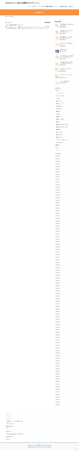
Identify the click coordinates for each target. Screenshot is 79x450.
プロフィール (8, 415)
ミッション (58, 150)
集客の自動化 (59, 106)
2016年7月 (58, 366)
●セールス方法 (59, 132)
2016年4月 (58, 373)
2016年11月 (58, 358)
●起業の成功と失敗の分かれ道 (62, 124)
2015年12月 (58, 384)
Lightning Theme (39, 446)
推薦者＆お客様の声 (9, 426)
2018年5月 (58, 335)
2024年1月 (58, 187)
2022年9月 (58, 223)
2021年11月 (58, 249)
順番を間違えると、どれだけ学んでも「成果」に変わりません (66, 37)
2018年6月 (58, 332)
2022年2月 (58, 241)
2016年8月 (58, 363)
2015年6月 (58, 397)
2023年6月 (58, 202)
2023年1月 (58, 213)
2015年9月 (58, 389)
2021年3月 (58, 262)
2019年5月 (58, 309)
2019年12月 (58, 290)
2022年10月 (58, 221)
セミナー (7, 428)
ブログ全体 (47, 22)
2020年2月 (58, 285)
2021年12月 (58, 246)
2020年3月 (58, 283)
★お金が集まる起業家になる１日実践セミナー (16, 434)
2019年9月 (58, 298)
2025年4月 (58, 171)
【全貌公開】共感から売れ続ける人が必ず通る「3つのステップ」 (66, 63)
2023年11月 (58, 192)
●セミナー (58, 121)
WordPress (34, 446)
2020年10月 (58, 275)
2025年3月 (58, 174)
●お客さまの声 (59, 134)
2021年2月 (58, 265)
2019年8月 (58, 301)
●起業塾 (57, 145)
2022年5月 (58, 234)
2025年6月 (58, 166)
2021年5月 (58, 257)
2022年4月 (58, 236)
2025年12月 (58, 158)
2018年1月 (58, 337)
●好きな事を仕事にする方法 (62, 127)
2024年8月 (58, 177)
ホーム (7, 413)
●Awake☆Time (60, 137)
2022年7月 (58, 228)
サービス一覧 (8, 418)
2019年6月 (58, 306)
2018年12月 (58, 322)
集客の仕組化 (59, 108)
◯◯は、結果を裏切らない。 (65, 81)
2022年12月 (58, 215)
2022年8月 (58, 226)
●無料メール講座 (59, 119)
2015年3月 (58, 404)
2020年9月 (58, 278)
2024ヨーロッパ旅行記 (60, 95)
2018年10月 (58, 327)
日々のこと (58, 147)
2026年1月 (58, 156)
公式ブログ (8, 439)
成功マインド (58, 90)
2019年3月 (58, 314)
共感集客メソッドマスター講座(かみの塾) (15, 421)
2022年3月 (58, 239)
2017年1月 (58, 353)
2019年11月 (58, 293)
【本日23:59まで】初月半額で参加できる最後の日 (66, 25)
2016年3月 (58, 376)
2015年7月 (58, 394)
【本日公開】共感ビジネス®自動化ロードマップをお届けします (66, 56)
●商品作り (58, 116)
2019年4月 (58, 311)
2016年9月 (58, 360)
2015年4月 (58, 402)
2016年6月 (58, 368)
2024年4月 (58, 182)
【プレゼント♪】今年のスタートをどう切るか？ (66, 69)
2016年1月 (58, 381)
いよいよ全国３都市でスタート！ (14, 25)
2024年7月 (58, 179)
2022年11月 (58, 218)
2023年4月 (58, 205)
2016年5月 (58, 371)
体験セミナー (9, 431)
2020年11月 (58, 272)
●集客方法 (58, 129)
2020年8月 (58, 280)
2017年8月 (58, 342)
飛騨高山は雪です (63, 49)
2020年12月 (58, 270)
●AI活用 (58, 111)
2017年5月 (58, 345)
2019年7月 (58, 303)
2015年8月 (58, 391)
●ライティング (59, 101)
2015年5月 (58, 399)
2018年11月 (58, 324)
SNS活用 (58, 114)
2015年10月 (58, 386)
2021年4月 (58, 259)
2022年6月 (58, 231)
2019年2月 (58, 316)
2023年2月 (58, 210)
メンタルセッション (60, 93)
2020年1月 (58, 288)
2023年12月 (58, 189)
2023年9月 (58, 197)
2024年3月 (58, 184)
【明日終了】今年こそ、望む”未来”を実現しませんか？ (66, 31)
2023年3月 (58, 208)
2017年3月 (58, 350)
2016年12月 (58, 355)
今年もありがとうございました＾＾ (66, 75)
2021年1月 (58, 267)
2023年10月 (58, 195)
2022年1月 (58, 244)
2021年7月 (58, 254)
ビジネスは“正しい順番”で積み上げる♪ (66, 44)
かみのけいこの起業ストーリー (62, 139)
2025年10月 (58, 161)
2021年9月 (58, 252)
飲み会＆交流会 (59, 142)
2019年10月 (58, 296)
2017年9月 (58, 340)
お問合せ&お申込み (9, 436)
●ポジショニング (59, 103)
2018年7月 (58, 329)
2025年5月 (58, 169)
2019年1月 (58, 319)
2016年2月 (58, 379)
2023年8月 (58, 200)
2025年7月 (58, 164)
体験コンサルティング (11, 423)
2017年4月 (58, 347)
